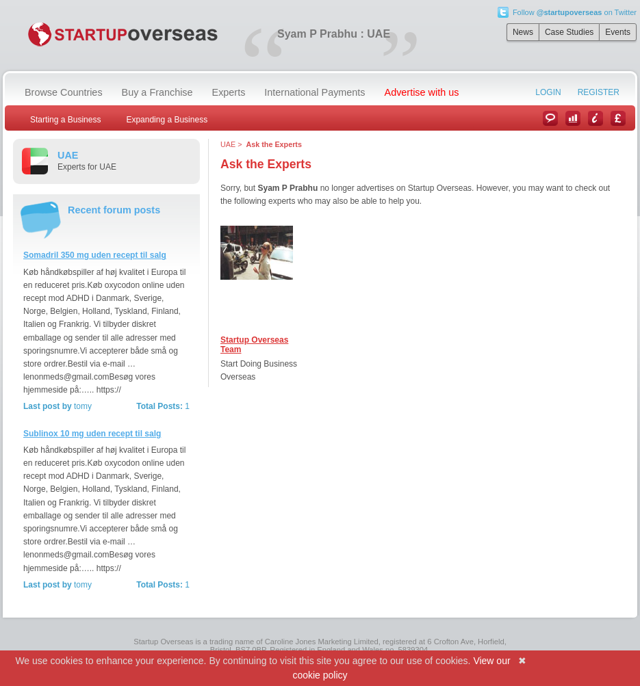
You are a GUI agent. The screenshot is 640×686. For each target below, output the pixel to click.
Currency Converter (618, 118)
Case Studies (569, 32)
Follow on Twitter (575, 12)
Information (595, 118)
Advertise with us (422, 92)
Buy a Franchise (157, 92)
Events (617, 32)
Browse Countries (64, 92)
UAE (227, 144)
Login (548, 92)
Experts (229, 92)
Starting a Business (65, 119)
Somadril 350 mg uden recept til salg (94, 255)
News (523, 32)
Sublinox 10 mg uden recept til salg (92, 433)
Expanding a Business (166, 119)
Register (598, 92)
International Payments (314, 92)
